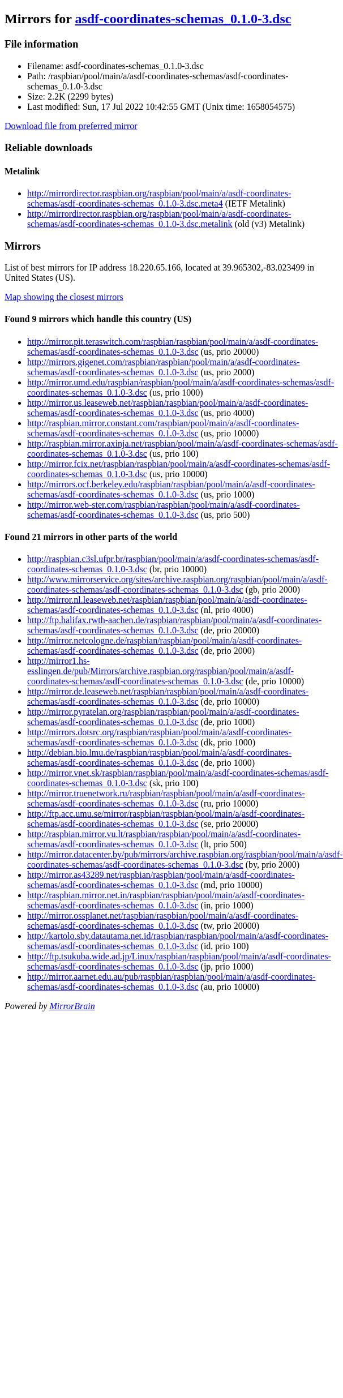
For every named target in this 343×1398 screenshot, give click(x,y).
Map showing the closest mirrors (64, 297)
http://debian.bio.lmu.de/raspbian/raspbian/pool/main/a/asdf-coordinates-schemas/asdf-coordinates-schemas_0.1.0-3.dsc (159, 757)
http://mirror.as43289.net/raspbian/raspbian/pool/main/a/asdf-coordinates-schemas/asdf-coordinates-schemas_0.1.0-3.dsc (161, 880)
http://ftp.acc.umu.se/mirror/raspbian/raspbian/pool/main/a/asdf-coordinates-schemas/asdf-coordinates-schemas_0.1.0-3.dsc (166, 819)
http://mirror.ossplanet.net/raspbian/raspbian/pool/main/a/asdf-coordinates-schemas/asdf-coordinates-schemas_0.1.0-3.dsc (162, 920)
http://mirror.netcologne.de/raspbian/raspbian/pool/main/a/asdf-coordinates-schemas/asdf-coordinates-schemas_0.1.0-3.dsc (164, 645)
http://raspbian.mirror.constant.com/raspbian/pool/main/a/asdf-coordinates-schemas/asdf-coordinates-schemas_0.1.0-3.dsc (163, 428)
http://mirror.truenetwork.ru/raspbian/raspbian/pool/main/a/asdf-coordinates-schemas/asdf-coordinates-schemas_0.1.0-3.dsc (166, 798)
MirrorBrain (72, 1006)
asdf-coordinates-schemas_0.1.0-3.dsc (183, 18)
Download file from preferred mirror (71, 126)
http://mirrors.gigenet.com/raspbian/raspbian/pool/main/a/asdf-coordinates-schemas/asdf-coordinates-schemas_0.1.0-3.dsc (163, 367)
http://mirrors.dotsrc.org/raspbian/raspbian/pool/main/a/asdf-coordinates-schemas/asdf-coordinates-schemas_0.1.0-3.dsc (159, 737)
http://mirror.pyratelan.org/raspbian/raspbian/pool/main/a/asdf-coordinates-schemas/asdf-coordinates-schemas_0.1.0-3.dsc (163, 717)
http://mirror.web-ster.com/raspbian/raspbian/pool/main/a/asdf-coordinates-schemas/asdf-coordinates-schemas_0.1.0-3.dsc (163, 510)
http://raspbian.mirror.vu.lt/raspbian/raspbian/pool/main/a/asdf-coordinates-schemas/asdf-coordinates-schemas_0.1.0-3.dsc (164, 839)
